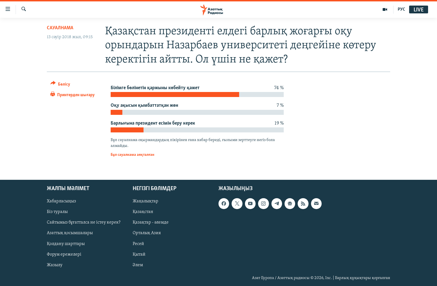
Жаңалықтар (145, 201)
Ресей (138, 243)
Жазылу (54, 265)
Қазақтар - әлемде (151, 222)
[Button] (60, 85)
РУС (401, 9)
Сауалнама (60, 28)
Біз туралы (57, 212)
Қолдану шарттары (66, 243)
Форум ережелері (64, 254)
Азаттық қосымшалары (70, 233)
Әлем (138, 265)
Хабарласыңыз (61, 201)
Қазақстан (143, 212)
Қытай (139, 254)
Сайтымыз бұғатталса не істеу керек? (83, 222)
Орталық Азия (147, 233)
